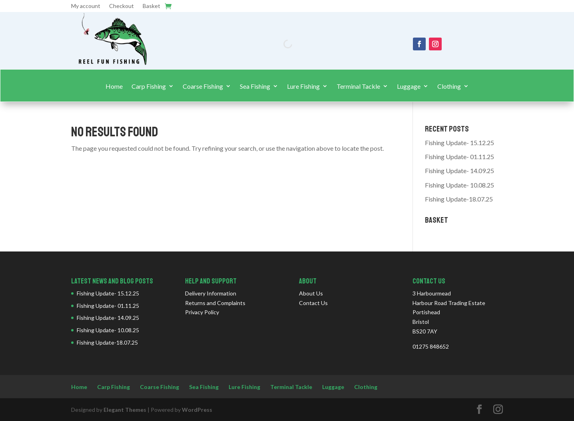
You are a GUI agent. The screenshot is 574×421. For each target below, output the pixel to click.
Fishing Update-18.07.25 (459, 199)
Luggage (409, 86)
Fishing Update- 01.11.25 (459, 156)
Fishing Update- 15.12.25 (459, 142)
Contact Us (313, 302)
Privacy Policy (202, 312)
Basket (151, 6)
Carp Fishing (149, 86)
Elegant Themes (125, 409)
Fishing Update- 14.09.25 (459, 170)
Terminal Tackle (358, 86)
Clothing (449, 86)
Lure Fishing (303, 86)
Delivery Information (210, 293)
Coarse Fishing (203, 86)
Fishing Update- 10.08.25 (459, 185)
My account (85, 6)
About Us (311, 293)
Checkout (121, 6)
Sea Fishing (255, 86)
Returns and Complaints (215, 302)
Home (114, 86)
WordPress (197, 409)
